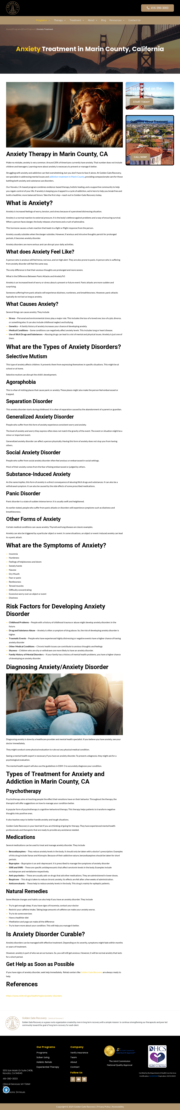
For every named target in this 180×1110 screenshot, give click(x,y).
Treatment (77, 20)
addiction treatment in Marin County (66, 176)
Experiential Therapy (47, 1067)
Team (73, 1057)
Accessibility (118, 1106)
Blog (103, 20)
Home (8, 29)
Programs (43, 20)
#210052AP (153, 1076)
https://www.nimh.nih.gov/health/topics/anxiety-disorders (34, 995)
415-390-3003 (10, 1078)
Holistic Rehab (44, 1062)
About (93, 20)
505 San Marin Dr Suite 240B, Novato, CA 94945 (18, 1072)
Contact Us (134, 20)
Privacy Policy (103, 1106)
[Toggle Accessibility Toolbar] (6, 1090)
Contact (75, 1067)
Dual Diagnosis (29, 29)
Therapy (60, 20)
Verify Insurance (79, 1052)
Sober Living (42, 1057)
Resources (117, 20)
